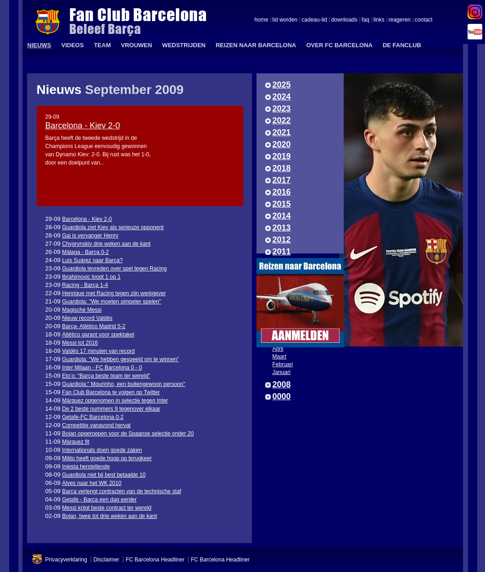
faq (365, 20)
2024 (282, 96)
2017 (282, 180)
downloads (344, 20)
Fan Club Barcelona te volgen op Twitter (111, 392)
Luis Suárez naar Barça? (92, 260)
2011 (282, 251)
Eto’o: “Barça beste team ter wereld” (106, 376)
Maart (280, 356)
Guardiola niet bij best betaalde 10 (103, 475)
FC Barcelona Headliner (155, 559)
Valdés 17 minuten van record (98, 351)
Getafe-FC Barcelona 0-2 (92, 417)
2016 (282, 192)
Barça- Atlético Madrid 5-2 (93, 326)
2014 (282, 215)
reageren (400, 20)
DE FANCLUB (402, 45)
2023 (282, 108)
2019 (282, 156)
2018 (282, 168)
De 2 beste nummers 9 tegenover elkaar (111, 409)
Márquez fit (75, 442)
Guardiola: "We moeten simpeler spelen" (111, 301)
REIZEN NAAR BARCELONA (256, 45)
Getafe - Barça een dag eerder (99, 499)
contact (424, 20)
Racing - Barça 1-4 (85, 285)
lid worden (285, 20)
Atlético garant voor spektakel (98, 334)
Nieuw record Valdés (87, 318)
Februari (283, 364)
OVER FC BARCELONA (339, 45)
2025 (282, 84)
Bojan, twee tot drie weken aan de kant (109, 516)
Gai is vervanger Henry (90, 235)
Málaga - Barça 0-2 (85, 252)
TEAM (102, 45)
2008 (282, 384)
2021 (282, 132)
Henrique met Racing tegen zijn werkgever (114, 293)
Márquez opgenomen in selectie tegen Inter (115, 400)
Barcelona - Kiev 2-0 (82, 125)
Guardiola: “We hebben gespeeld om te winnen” (120, 359)
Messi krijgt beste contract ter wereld (106, 508)
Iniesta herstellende (86, 466)
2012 (282, 239)
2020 (282, 144)
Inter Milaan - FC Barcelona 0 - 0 (102, 367)
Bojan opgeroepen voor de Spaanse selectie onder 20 (128, 433)
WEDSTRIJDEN (184, 45)
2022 (282, 120)
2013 (282, 227)
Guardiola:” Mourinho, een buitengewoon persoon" (123, 384)
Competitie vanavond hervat (96, 425)
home (261, 20)
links (379, 20)
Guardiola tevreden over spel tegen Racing (114, 268)
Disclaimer (106, 559)
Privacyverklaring (66, 559)
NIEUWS (39, 45)
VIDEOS (72, 45)
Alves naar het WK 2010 (91, 483)
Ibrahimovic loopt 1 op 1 (91, 277)
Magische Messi (81, 310)
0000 (282, 396)
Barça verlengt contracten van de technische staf (121, 491)
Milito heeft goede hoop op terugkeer (106, 458)
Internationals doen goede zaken (102, 450)
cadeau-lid (314, 20)
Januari (281, 372)
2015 (282, 204)
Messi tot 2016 (80, 343)
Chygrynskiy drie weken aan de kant (106, 244)
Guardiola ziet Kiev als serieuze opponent (112, 227)
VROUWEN (136, 45)
